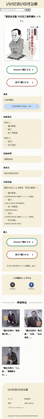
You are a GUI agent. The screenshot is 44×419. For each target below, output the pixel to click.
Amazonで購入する (23, 70)
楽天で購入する (24, 82)
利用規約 (27, 399)
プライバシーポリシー (16, 407)
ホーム (10, 399)
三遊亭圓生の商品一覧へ (22, 106)
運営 (9, 403)
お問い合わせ (29, 403)
